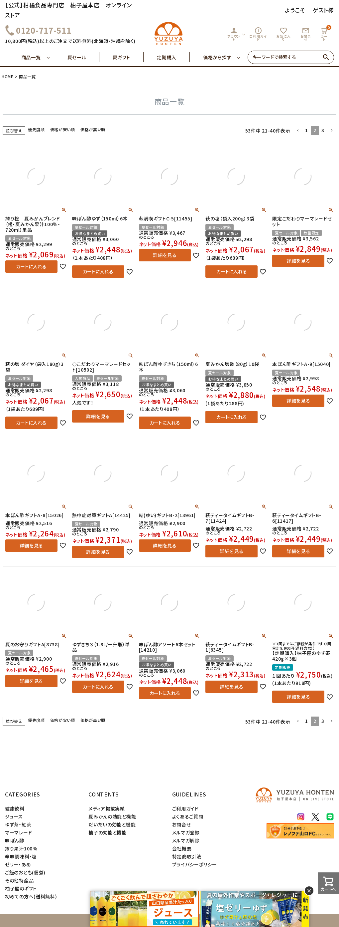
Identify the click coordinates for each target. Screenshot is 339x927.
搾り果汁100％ (21, 848)
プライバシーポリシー (194, 864)
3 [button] (322, 130)
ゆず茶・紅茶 (18, 824)
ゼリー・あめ (18, 864)
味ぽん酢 (14, 840)
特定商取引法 (186, 856)
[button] (297, 131)
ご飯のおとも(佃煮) (25, 872)
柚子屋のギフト (21, 888)
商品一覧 (37, 57)
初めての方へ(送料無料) (31, 896)
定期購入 (173, 57)
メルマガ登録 (186, 832)
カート (325, 33)
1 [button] (306, 130)
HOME (8, 76)
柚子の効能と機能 (107, 832)
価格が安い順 (62, 129)
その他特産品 (19, 880)
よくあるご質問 (187, 816)
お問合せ (305, 34)
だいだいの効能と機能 (112, 824)
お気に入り (283, 34)
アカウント (234, 34)
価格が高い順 (92, 129)
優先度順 (36, 129)
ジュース (14, 816)
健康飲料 (15, 808)
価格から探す (217, 57)
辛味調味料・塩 (21, 856)
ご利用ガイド (258, 34)
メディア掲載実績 (106, 808)
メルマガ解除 (186, 840)
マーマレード (18, 832)
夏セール (83, 57)
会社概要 (182, 848)
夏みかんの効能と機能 (112, 816)
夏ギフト (128, 57)
